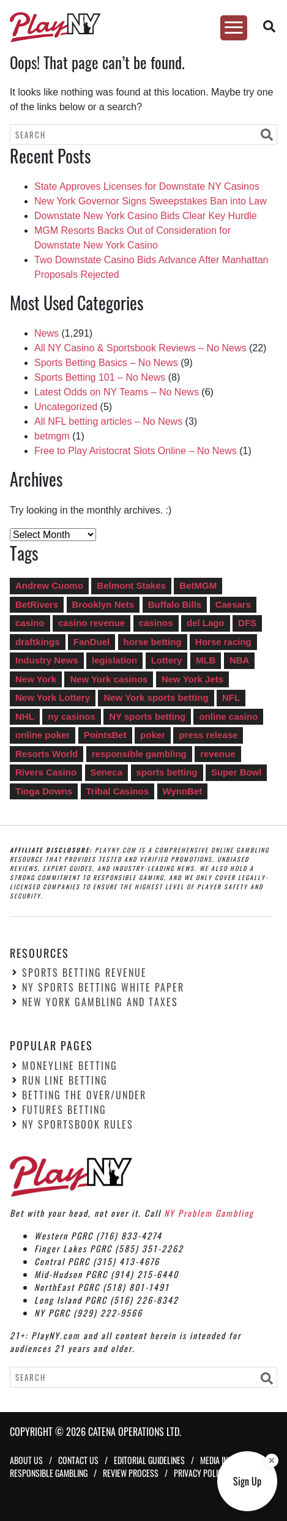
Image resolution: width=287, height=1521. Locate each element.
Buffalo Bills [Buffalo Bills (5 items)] (175, 604)
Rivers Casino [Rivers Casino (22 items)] (45, 772)
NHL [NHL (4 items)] (24, 716)
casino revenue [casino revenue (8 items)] (91, 623)
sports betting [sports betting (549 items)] (167, 772)
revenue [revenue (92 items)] (218, 754)
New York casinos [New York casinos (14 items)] (108, 679)
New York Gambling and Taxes (100, 1002)
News (46, 333)
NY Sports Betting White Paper (103, 987)
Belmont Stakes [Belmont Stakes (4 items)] (131, 585)
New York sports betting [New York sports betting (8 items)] (155, 697)
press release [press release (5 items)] (208, 735)
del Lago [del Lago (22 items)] (206, 623)
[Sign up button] (247, 1481)
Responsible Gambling (49, 1473)
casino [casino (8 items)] (30, 623)
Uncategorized (65, 407)
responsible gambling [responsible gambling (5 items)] (139, 754)
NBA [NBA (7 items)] (239, 660)
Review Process (130, 1473)
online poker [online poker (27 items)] (42, 735)
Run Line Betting (65, 1080)
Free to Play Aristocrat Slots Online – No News (135, 451)
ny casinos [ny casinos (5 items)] (71, 716)
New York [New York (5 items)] (35, 679)
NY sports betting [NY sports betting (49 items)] (147, 716)
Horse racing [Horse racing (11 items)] (223, 642)
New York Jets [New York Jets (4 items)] (192, 679)
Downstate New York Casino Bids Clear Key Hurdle (145, 216)
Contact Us (78, 1460)
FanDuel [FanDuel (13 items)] (91, 642)
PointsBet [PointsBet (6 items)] (105, 735)
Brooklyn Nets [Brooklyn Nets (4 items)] (103, 604)
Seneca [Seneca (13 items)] (107, 772)
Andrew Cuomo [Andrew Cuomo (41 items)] (49, 585)
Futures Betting (64, 1109)
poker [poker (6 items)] (152, 735)
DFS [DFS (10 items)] (247, 623)
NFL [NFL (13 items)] (231, 697)
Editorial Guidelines (149, 1460)
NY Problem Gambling (209, 1212)
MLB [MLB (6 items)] (206, 660)
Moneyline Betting (69, 1065)
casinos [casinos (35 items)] (156, 623)
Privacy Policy (200, 1473)
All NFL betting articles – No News (108, 421)
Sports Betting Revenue (84, 972)
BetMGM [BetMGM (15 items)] (198, 585)
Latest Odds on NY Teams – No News (116, 392)
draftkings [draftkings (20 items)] (37, 642)
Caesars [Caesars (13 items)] (233, 604)
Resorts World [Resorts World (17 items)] (46, 754)
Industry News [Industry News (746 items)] (46, 660)
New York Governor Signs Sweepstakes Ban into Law (150, 201)
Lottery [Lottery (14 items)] (166, 660)
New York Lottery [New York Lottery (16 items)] (52, 697)
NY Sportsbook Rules (77, 1124)
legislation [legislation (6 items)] (114, 660)
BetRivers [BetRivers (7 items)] (36, 604)
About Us (26, 1460)
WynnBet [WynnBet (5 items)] (183, 791)
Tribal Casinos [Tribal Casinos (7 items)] (117, 791)
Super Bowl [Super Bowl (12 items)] (236, 772)
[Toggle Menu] (233, 27)
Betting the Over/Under (84, 1095)
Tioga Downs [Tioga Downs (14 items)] (43, 791)
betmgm (52, 436)
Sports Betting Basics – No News (106, 362)
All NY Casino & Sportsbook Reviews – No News (140, 348)
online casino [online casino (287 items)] (228, 716)
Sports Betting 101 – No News (99, 377)
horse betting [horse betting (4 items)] (153, 642)
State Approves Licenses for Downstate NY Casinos (146, 186)
